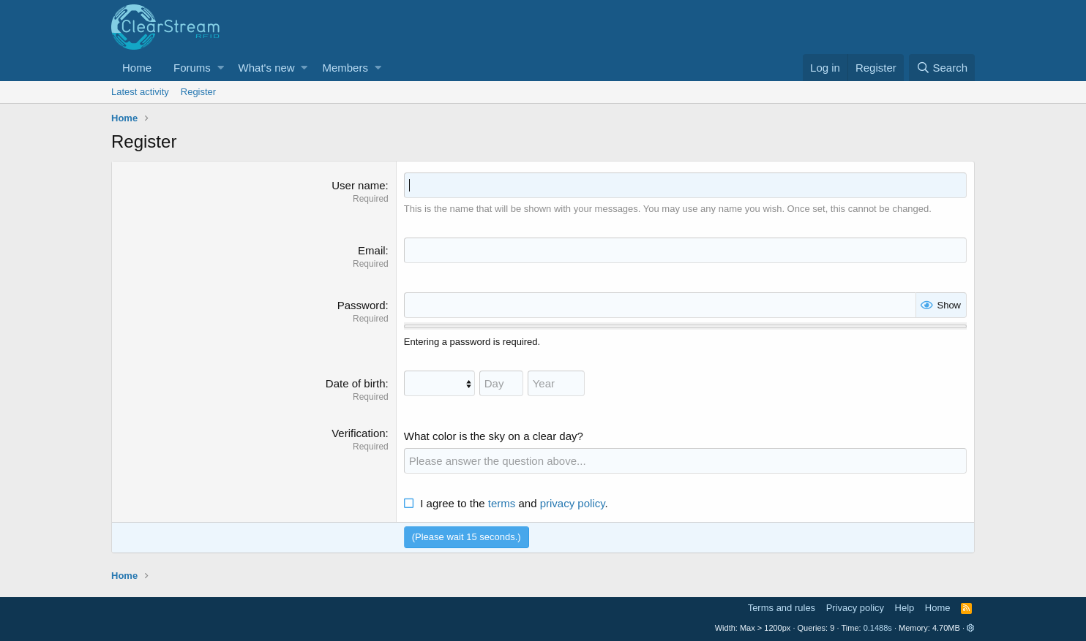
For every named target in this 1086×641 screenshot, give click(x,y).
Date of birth (356, 383)
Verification (358, 433)
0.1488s (878, 627)
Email (372, 250)
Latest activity (140, 91)
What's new (267, 67)
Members (345, 67)
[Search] (942, 67)
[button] (221, 67)
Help (905, 607)
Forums (192, 67)
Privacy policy (855, 607)
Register (198, 91)
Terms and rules (781, 607)
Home (136, 67)
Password (361, 305)
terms (502, 503)
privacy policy (572, 503)
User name (358, 185)
